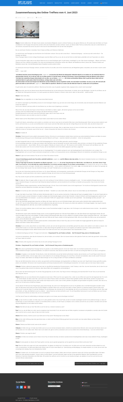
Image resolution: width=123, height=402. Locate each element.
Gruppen (66, 3)
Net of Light (31, 17)
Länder (89, 3)
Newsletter (58, 3)
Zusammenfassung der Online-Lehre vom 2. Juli (29, 363)
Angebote (50, 3)
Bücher (83, 3)
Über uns (42, 3)
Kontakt (96, 3)
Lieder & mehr (75, 3)
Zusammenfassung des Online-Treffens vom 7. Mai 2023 (91, 363)
